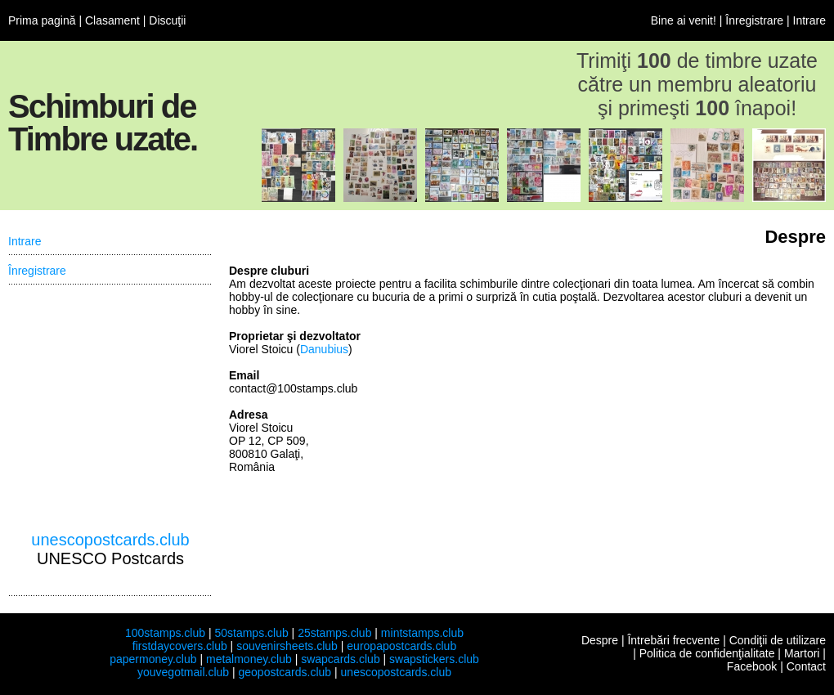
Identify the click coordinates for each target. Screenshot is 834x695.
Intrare (809, 20)
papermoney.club (153, 659)
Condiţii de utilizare (777, 640)
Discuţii (167, 20)
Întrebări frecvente (673, 640)
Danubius (324, 349)
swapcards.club (340, 659)
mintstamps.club (422, 632)
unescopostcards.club (110, 540)
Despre (599, 640)
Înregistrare (754, 20)
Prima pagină (42, 20)
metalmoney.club (249, 659)
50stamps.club (251, 632)
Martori (802, 653)
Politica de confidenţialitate (707, 653)
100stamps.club (165, 632)
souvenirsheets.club (287, 645)
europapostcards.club (401, 645)
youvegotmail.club (183, 672)
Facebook (752, 666)
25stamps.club (334, 632)
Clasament (112, 20)
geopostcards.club (285, 672)
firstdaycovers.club (179, 645)
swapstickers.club (434, 659)
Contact (806, 666)
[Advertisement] (110, 408)
